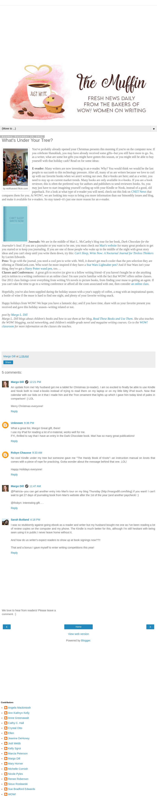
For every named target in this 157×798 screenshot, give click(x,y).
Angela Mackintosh (19, 707)
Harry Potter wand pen (38, 268)
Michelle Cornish (18, 768)
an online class (139, 283)
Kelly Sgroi (14, 748)
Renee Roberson (18, 778)
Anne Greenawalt (18, 717)
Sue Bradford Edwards (21, 789)
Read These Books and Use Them (113, 318)
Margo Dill (17, 381)
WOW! (12, 794)
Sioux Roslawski (18, 783)
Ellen (11, 733)
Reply (14, 411)
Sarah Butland (20, 519)
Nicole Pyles (15, 773)
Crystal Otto (15, 728)
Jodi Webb (14, 743)
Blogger (85, 640)
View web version (78, 633)
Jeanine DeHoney (18, 738)
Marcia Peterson (18, 753)
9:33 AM (37, 452)
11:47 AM (35, 486)
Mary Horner (15, 763)
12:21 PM (35, 381)
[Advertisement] (78, 32)
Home (78, 627)
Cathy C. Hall (16, 722)
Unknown (17, 422)
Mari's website (108, 245)
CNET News (138, 191)
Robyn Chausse (21, 452)
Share (8, 362)
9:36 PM (29, 422)
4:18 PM (35, 519)
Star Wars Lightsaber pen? (102, 264)
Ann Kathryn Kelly (18, 712)
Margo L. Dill (19, 314)
